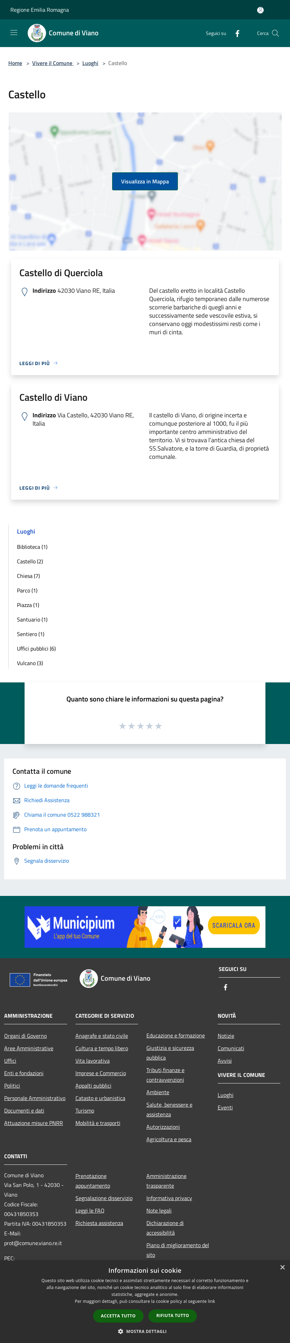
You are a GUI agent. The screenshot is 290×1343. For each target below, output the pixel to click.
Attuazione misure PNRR (33, 1123)
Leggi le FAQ (90, 1210)
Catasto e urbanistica (100, 1098)
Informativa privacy (169, 1198)
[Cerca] (275, 33)
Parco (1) (27, 590)
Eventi (225, 1107)
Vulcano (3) (30, 663)
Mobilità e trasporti (97, 1123)
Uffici (10, 1060)
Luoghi (90, 63)
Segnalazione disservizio (104, 1198)
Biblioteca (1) (32, 547)
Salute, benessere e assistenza (169, 1109)
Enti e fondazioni (24, 1073)
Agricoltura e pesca (168, 1139)
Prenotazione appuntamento (92, 1181)
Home (15, 63)
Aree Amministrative (28, 1048)
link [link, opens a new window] (211, 1301)
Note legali (159, 1210)
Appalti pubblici (93, 1085)
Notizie (226, 1036)
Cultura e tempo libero (101, 1048)
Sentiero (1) (30, 634)
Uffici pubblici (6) (36, 648)
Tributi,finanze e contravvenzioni (165, 1075)
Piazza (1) (28, 605)
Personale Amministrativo (34, 1098)
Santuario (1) (32, 619)
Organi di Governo (25, 1036)
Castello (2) (30, 561)
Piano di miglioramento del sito (177, 1250)
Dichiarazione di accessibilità (165, 1228)
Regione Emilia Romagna (39, 10)
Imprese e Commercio (100, 1073)
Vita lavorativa (92, 1060)
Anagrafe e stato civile (101, 1036)
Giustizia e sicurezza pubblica (170, 1053)
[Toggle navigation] (14, 32)
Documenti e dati (24, 1110)
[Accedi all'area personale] (260, 10)
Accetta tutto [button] (118, 1316)
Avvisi (225, 1060)
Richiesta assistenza (99, 1223)
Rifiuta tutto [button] (172, 1315)
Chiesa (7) (28, 576)
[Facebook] (235, 33)
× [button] (282, 1267)
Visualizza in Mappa (145, 181)
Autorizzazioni (163, 1127)
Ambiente (157, 1092)
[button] (145, 1331)
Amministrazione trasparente (166, 1181)
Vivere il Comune (53, 63)
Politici (12, 1085)
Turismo (84, 1110)
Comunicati (231, 1048)
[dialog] (145, 1301)
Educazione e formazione (175, 1035)
